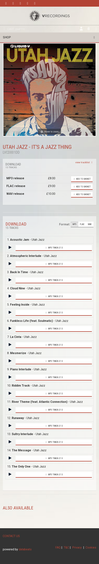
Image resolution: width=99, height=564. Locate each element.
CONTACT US (11, 536)
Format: (64, 224)
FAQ (58, 547)
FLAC (82, 224)
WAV (90, 224)
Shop (49, 37)
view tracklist (84, 162)
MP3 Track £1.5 (54, 247)
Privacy (77, 547)
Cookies (91, 547)
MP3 (74, 224)
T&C (66, 547)
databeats (25, 549)
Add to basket (82, 179)
